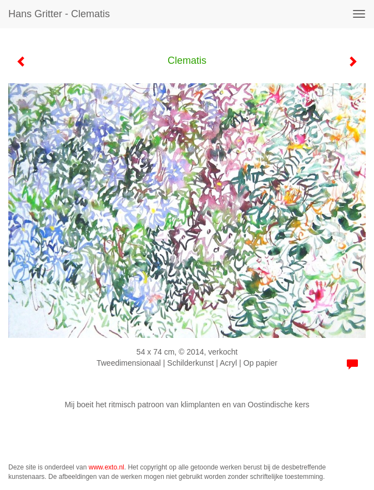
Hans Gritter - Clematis (59, 13)
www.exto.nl (106, 467)
